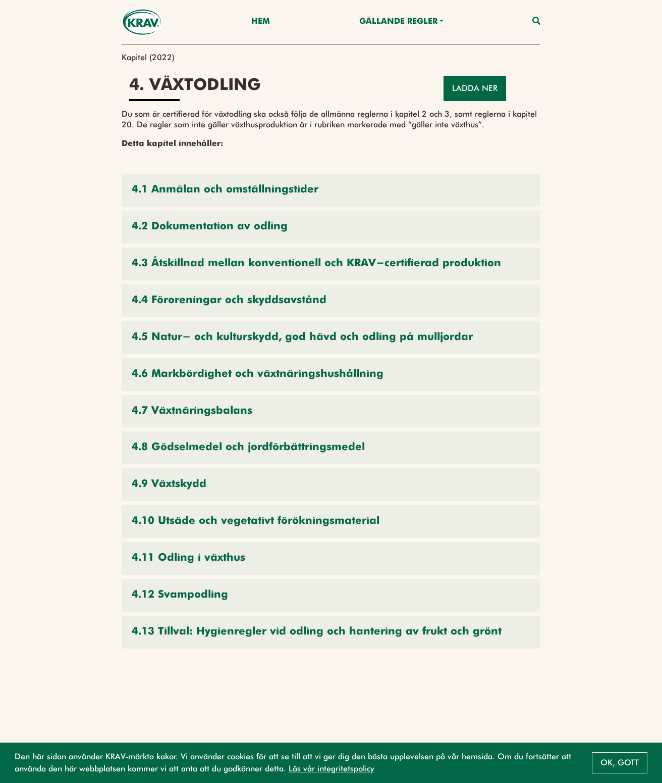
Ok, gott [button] (619, 762)
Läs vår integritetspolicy (331, 768)
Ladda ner (475, 88)
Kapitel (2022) (148, 57)
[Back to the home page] (142, 22)
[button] (331, 190)
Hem (260, 22)
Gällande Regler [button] (398, 22)
